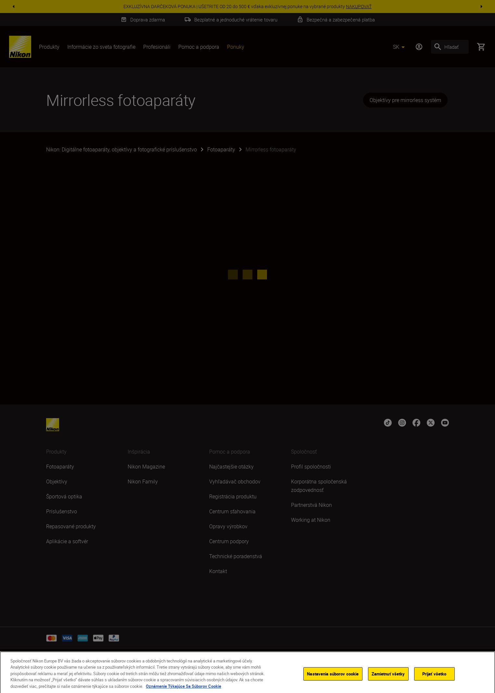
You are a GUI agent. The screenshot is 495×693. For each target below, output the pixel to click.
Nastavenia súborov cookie (333, 680)
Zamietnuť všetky (388, 680)
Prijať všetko (434, 680)
